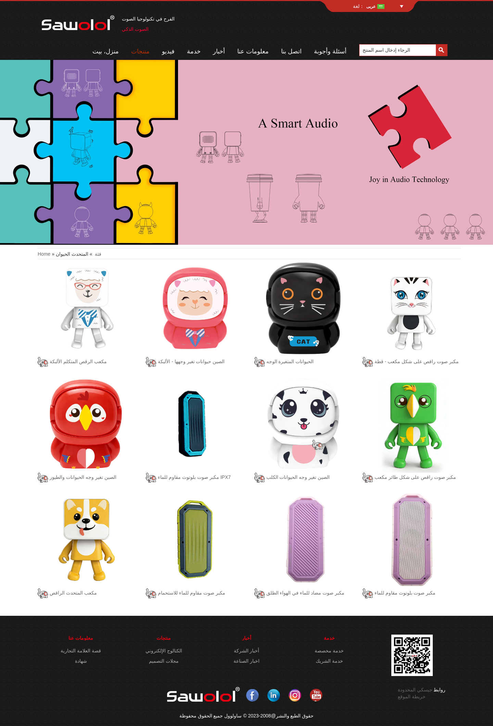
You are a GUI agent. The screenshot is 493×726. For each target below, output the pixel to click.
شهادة (81, 661)
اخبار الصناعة (246, 661)
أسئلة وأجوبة (330, 51)
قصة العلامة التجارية (81, 650)
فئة (98, 254)
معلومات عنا (253, 51)
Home (44, 254)
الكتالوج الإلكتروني (164, 650)
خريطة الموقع (412, 696)
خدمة (194, 51)
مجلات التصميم (164, 661)
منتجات (140, 51)
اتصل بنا (291, 51)
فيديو (168, 51)
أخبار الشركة (247, 650)
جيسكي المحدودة (415, 689)
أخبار (219, 51)
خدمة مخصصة (329, 650)
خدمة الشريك (329, 661)
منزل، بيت (105, 51)
